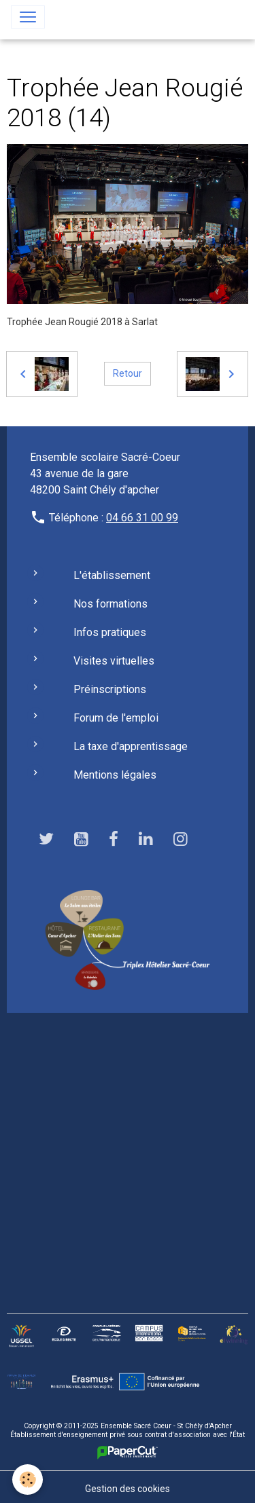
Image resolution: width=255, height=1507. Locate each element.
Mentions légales (114, 774)
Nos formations (110, 603)
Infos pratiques (109, 632)
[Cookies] (27, 1479)
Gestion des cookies (127, 1488)
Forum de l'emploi (115, 717)
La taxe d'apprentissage (130, 746)
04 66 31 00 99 (142, 517)
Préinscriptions (109, 689)
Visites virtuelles (113, 660)
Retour (127, 373)
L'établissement (111, 575)
